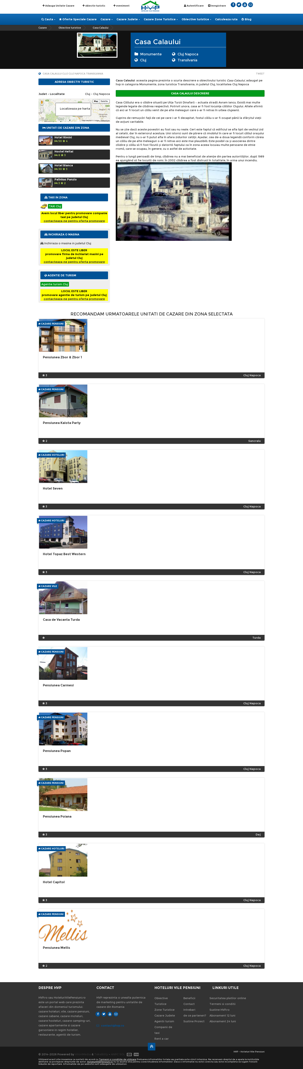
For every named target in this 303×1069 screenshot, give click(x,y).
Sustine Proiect (193, 1021)
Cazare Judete (128, 19)
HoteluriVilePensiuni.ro (100, 1061)
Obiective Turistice (161, 1001)
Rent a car (161, 1038)
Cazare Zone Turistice (161, 19)
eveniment (121, 5)
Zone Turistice (164, 1009)
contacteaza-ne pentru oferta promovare (74, 221)
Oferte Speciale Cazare (78, 19)
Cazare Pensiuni (51, 323)
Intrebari (189, 1009)
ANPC (115, 1054)
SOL (122, 1054)
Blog (246, 19)
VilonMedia (83, 1054)
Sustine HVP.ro (219, 1009)
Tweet (260, 73)
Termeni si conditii (222, 1004)
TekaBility (101, 1054)
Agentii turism (164, 1021)
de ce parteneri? (194, 1015)
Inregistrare (217, 5)
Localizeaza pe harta (75, 108)
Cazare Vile (47, 586)
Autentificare (194, 5)
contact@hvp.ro (110, 1025)
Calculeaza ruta (226, 19)
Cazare (106, 19)
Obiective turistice (196, 19)
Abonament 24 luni (222, 1021)
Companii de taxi (163, 1030)
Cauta (48, 19)
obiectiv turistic (94, 5)
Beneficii (189, 998)
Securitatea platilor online (227, 998)
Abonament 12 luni (222, 1015)
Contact (189, 1004)
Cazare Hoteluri (51, 454)
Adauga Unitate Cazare (58, 5)
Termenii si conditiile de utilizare (117, 1059)
